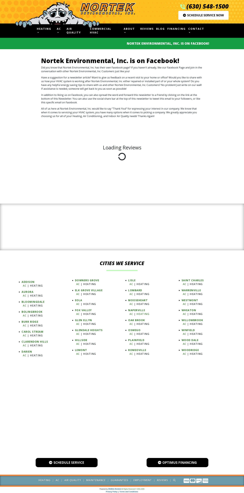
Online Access (114, 489)
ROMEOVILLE (137, 350)
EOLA (78, 300)
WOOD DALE (190, 340)
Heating (143, 314)
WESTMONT (190, 300)
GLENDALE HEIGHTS (89, 330)
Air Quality (74, 30)
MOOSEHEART (138, 300)
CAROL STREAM (32, 331)
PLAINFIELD (136, 340)
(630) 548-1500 (207, 6)
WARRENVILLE (191, 290)
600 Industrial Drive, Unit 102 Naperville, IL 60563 (125, 440)
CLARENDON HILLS (35, 341)
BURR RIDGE (30, 321)
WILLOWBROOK (192, 320)
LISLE (132, 280)
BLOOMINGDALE (33, 302)
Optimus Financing (177, 462)
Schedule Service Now (203, 15)
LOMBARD (135, 290)
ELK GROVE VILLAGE (89, 290)
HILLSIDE (81, 340)
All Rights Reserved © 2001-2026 (133, 489)
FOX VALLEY (83, 310)
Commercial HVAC (100, 30)
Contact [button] (196, 29)
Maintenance (96, 480)
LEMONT (81, 350)
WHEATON (189, 310)
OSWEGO (134, 330)
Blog (160, 29)
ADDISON (28, 282)
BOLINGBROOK (32, 312)
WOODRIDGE (190, 350)
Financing (176, 29)
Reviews (147, 29)
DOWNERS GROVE (87, 280)
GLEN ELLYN (83, 320)
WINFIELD (188, 330)
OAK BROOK (136, 320)
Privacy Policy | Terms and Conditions (122, 492)
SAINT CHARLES (193, 280)
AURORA (27, 292)
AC (24, 285)
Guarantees (119, 480)
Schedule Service (66, 462)
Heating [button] (44, 29)
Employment (143, 480)
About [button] (129, 29)
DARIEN (27, 351)
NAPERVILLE (136, 310)
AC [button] (59, 29)
